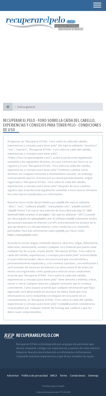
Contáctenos (78, 375)
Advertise (13, 375)
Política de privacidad (34, 375)
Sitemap (93, 375)
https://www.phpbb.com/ (22, 235)
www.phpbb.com (41, 218)
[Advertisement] (53, 72)
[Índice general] (8, 107)
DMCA (53, 375)
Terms (63, 375)
